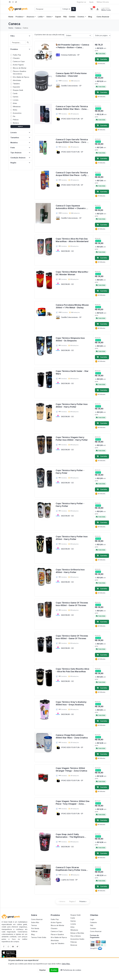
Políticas (34, 931)
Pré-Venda (35, 928)
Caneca (18, 28)
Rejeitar (42, 970)
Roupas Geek (75, 915)
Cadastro (93, 922)
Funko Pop (55, 919)
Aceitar (54, 970)
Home (10, 28)
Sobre (48, 17)
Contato (72, 17)
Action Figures (56, 922)
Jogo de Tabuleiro (57, 943)
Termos (34, 925)
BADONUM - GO (67, 251)
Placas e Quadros (57, 934)
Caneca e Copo (56, 931)
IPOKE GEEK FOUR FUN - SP (72, 119)
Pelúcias (73, 942)
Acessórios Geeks (77, 939)
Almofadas (55, 940)
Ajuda (91, 2)
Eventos (81, 17)
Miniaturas (74, 930)
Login (92, 919)
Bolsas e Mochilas (77, 933)
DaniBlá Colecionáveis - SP (71, 86)
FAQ (65, 17)
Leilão (40, 17)
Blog (90, 17)
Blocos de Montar (57, 925)
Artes (72, 927)
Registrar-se (81, 2)
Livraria (73, 924)
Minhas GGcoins (103, 2)
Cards (72, 918)
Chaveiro (54, 928)
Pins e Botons (75, 936)
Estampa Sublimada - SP (70, 55)
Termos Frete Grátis (38, 937)
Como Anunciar (103, 17)
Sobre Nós (35, 922)
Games (73, 921)
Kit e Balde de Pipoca (59, 937)
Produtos (19, 17)
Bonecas (73, 945)
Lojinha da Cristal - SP (69, 880)
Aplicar (20, 126)
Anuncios (30, 17)
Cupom (58, 17)
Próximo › (83, 901)
